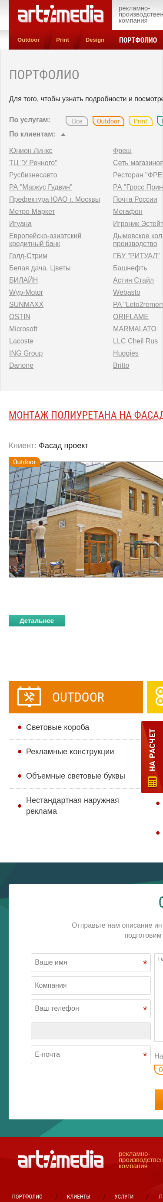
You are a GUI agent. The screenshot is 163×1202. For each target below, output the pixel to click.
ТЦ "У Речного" (33, 162)
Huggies (126, 353)
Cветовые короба (57, 727)
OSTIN (19, 316)
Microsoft (23, 329)
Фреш (122, 150)
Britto (121, 365)
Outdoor (28, 40)
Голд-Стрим (28, 256)
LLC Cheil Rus (135, 341)
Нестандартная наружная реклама (72, 806)
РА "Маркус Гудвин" (41, 187)
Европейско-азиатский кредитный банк (45, 239)
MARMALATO (134, 329)
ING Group (26, 353)
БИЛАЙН (23, 280)
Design (95, 40)
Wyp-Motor (26, 292)
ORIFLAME (131, 316)
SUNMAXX (26, 304)
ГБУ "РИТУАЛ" (136, 256)
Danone (21, 365)
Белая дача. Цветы (40, 268)
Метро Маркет (32, 211)
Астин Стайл (133, 280)
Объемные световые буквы (75, 776)
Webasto (126, 292)
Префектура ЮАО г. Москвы (54, 199)
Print (62, 40)
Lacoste (21, 341)
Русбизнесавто (33, 175)
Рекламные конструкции (70, 751)
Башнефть (130, 268)
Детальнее (37, 620)
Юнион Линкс (31, 150)
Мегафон (128, 211)
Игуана (20, 223)
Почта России (135, 199)
